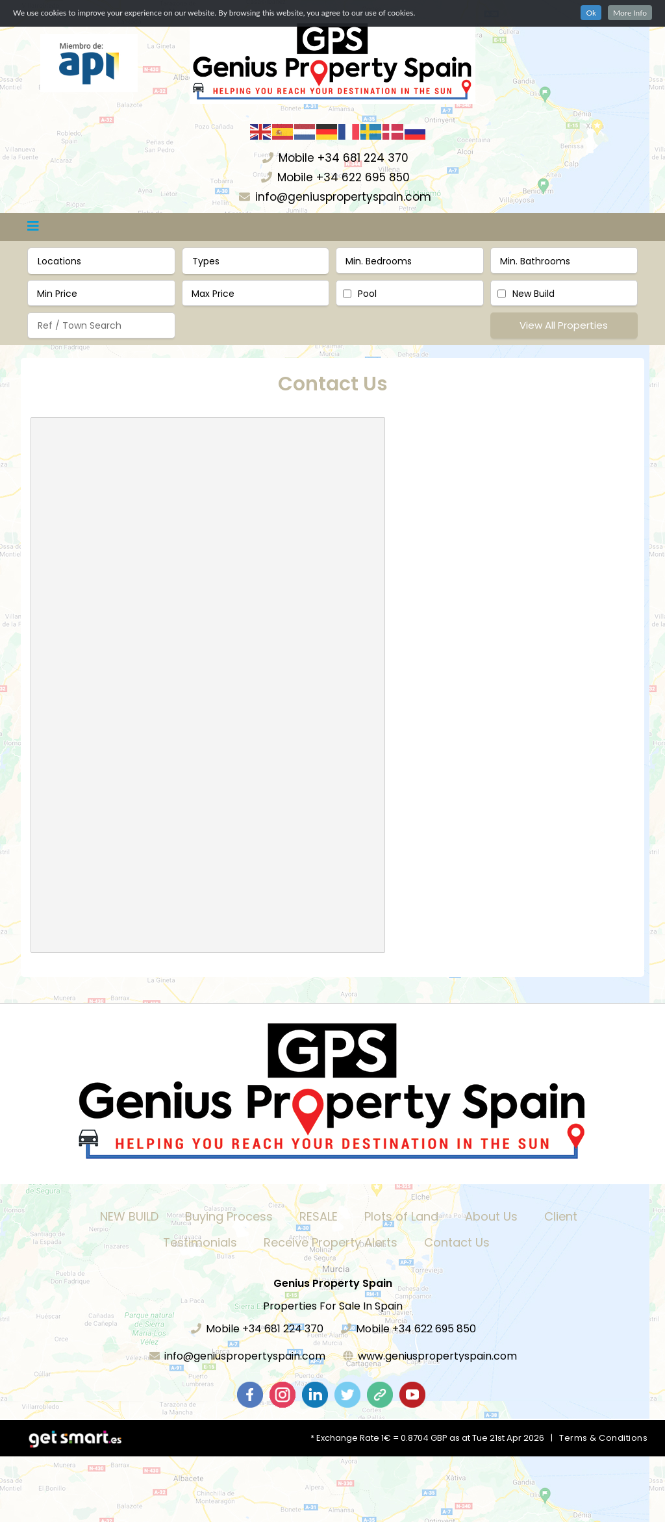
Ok (591, 13)
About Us (491, 1216)
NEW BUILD (129, 1216)
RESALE (318, 1216)
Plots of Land (401, 1216)
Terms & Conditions (603, 1438)
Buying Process (229, 1216)
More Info (630, 13)
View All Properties (564, 325)
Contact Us (457, 1242)
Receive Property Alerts (330, 1242)
